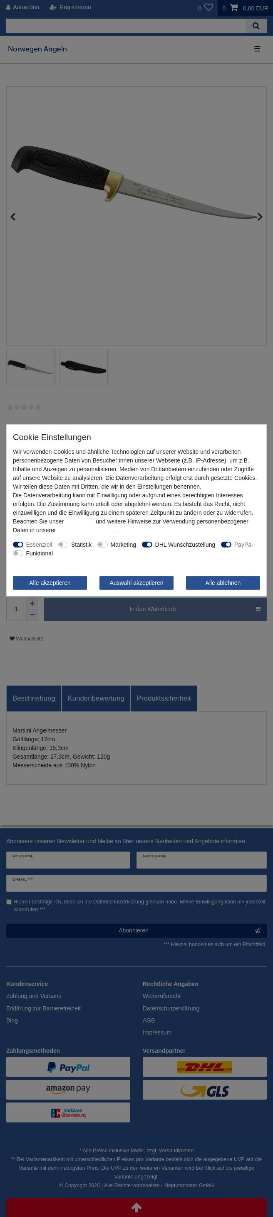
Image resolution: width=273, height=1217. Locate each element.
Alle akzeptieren (50, 582)
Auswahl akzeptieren (136, 582)
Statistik (81, 544)
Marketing (123, 544)
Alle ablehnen (223, 582)
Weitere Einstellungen (87, 553)
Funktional (39, 553)
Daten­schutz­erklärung (85, 529)
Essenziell (39, 544)
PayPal (243, 544)
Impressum (79, 521)
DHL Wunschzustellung (185, 544)
